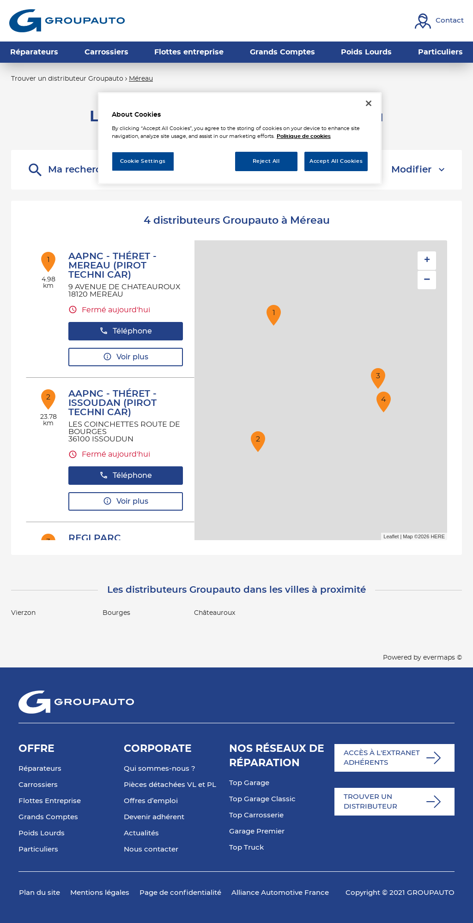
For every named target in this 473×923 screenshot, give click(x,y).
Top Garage (249, 783)
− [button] (427, 279)
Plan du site (39, 892)
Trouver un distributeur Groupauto (67, 79)
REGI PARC (94, 538)
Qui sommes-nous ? (159, 768)
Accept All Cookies (336, 161)
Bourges (116, 613)
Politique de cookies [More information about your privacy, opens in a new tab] (304, 136)
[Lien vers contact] (439, 21)
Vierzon (23, 613)
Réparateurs (39, 768)
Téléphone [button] (125, 331)
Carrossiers (38, 784)
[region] (240, 138)
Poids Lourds (41, 833)
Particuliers (38, 849)
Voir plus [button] (125, 356)
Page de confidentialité (180, 892)
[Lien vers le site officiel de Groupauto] (67, 20)
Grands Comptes (48, 817)
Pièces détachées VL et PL (170, 784)
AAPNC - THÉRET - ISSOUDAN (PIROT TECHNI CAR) (112, 403)
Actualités (141, 833)
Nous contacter (151, 849)
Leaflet (391, 536)
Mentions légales (99, 892)
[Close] (368, 103)
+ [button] (427, 261)
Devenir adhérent (154, 817)
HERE (438, 536)
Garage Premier (257, 831)
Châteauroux (214, 613)
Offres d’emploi (151, 801)
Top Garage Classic (262, 799)
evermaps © (442, 658)
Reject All (266, 161)
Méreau (141, 79)
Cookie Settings (143, 161)
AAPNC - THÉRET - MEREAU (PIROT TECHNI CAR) (112, 266)
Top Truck (246, 847)
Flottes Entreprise (49, 801)
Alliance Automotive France (280, 892)
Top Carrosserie (256, 815)
